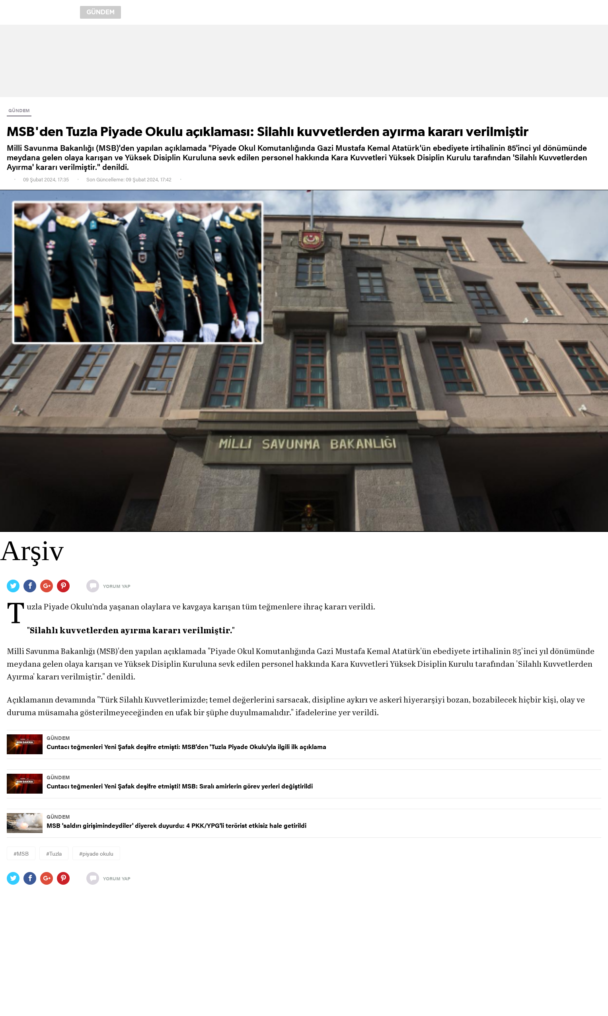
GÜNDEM (19, 110)
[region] (304, 61)
